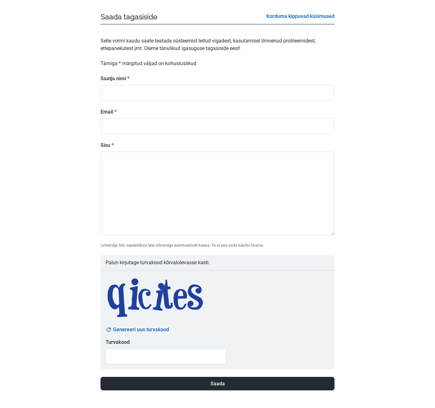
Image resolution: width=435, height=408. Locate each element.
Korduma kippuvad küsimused (300, 16)
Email (109, 112)
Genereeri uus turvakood (137, 330)
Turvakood (118, 342)
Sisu (107, 145)
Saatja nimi (115, 78)
